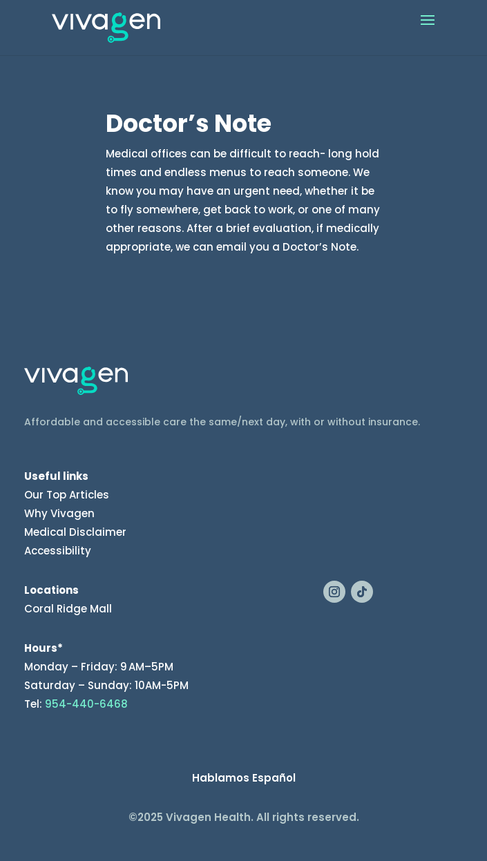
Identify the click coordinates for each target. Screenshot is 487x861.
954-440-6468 (86, 704)
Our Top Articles (66, 494)
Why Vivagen (59, 513)
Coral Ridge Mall (68, 608)
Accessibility (57, 550)
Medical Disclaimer (75, 532)
